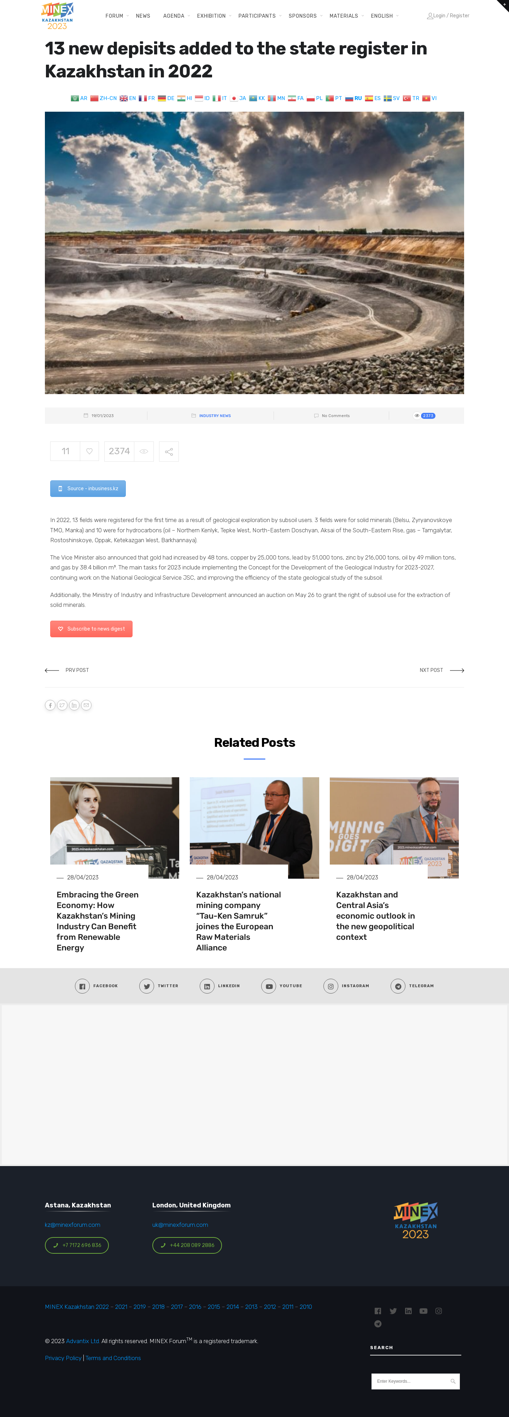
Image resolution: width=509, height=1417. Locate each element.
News (143, 16)
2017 (177, 1306)
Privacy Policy (63, 1358)
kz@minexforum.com (72, 1224)
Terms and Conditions (113, 1358)
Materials (344, 16)
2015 (214, 1306)
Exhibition (211, 16)
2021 (121, 1306)
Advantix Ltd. (83, 1341)
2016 (195, 1306)
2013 (251, 1306)
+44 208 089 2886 (187, 1245)
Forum (114, 16)
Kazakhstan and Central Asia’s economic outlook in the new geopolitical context (375, 916)
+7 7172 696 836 (77, 1245)
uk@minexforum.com (180, 1224)
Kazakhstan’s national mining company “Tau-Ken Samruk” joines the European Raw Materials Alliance (238, 921)
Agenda (174, 16)
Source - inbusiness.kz (88, 489)
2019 (139, 1306)
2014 (233, 1306)
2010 (306, 1306)
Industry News (215, 416)
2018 (158, 1306)
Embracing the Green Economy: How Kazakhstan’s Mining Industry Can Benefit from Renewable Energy (98, 921)
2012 (270, 1306)
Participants (257, 16)
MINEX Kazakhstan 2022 (77, 1306)
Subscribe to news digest (91, 629)
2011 (287, 1306)
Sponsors (303, 16)
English (382, 16)
